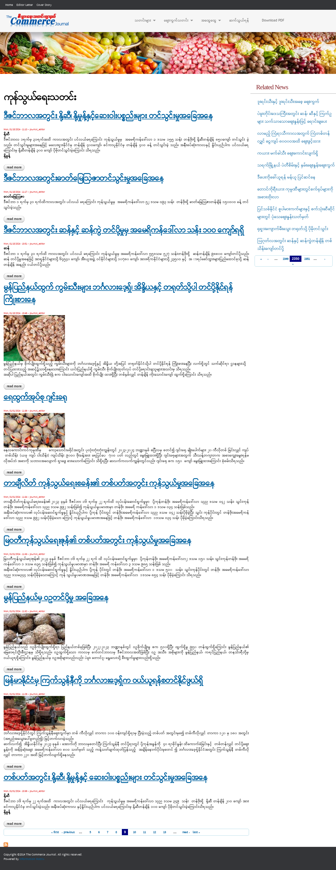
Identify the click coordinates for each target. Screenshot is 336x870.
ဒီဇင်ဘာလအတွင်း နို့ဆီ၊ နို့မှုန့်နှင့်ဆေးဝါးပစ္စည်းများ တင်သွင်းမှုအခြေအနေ (108, 116)
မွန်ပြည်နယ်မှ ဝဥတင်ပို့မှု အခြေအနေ (56, 598)
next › (186, 832)
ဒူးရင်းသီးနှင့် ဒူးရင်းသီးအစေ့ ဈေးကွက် (288, 101)
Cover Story (44, 5)
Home (9, 5)
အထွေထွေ (208, 21)
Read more (16, 167)
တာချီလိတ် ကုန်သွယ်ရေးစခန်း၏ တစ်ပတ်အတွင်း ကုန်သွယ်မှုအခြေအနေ (109, 483)
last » (196, 832)
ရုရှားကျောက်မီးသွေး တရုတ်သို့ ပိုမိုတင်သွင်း (292, 229)
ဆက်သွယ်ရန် (239, 20)
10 (134, 832)
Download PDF (273, 20)
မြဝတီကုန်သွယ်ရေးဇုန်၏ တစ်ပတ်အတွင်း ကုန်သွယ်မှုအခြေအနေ (97, 541)
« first (55, 832)
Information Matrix (32, 859)
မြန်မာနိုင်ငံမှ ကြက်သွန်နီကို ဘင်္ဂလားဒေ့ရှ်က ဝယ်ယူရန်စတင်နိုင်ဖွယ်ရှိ (103, 681)
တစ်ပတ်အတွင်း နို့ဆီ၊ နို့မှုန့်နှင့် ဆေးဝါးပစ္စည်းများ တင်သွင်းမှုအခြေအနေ (105, 778)
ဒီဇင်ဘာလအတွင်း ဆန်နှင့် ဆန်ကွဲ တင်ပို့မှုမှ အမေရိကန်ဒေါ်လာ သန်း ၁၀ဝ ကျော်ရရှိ (124, 230)
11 (144, 832)
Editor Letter (24, 5)
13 (164, 832)
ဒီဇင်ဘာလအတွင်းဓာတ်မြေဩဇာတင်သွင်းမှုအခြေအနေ (84, 178)
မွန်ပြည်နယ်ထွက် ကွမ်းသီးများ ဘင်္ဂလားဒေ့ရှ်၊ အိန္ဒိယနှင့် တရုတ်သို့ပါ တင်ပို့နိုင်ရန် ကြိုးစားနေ (118, 293)
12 (154, 832)
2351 (306, 259)
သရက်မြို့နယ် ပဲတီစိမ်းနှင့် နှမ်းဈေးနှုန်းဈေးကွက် (296, 165)
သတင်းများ (142, 21)
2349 (285, 259)
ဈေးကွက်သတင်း (175, 21)
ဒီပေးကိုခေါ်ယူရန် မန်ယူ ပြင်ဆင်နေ (286, 177)
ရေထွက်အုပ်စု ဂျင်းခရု (35, 397)
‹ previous (68, 832)
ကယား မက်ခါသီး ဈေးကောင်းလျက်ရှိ (287, 153)
